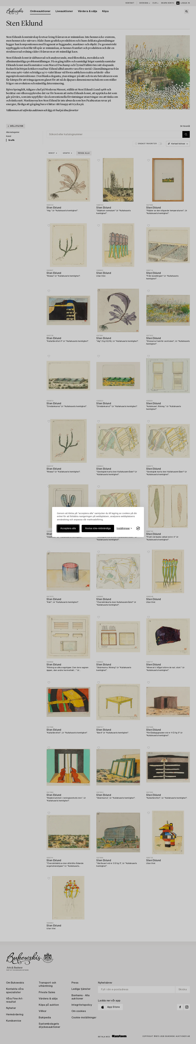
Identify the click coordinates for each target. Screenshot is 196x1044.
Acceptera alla (68, 528)
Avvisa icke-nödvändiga (98, 528)
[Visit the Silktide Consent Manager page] (138, 528)
